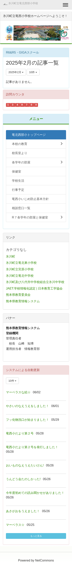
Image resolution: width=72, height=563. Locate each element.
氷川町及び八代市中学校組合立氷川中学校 (35, 282)
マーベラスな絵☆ (18, 392)
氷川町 (10, 256)
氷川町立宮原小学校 (20, 269)
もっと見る (36, 536)
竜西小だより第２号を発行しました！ (32, 447)
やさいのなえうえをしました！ (27, 406)
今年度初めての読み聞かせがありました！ (35, 492)
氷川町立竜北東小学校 (21, 262)
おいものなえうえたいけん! (25, 465)
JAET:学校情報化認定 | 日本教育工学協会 (34, 288)
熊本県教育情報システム (23, 301)
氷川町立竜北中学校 (20, 275)
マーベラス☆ (15, 524)
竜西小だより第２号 (20, 433)
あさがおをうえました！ (23, 511)
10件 (33, 72)
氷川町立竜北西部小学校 (23, 3)
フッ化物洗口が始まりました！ (27, 419)
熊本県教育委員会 (18, 294)
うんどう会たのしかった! (23, 479)
